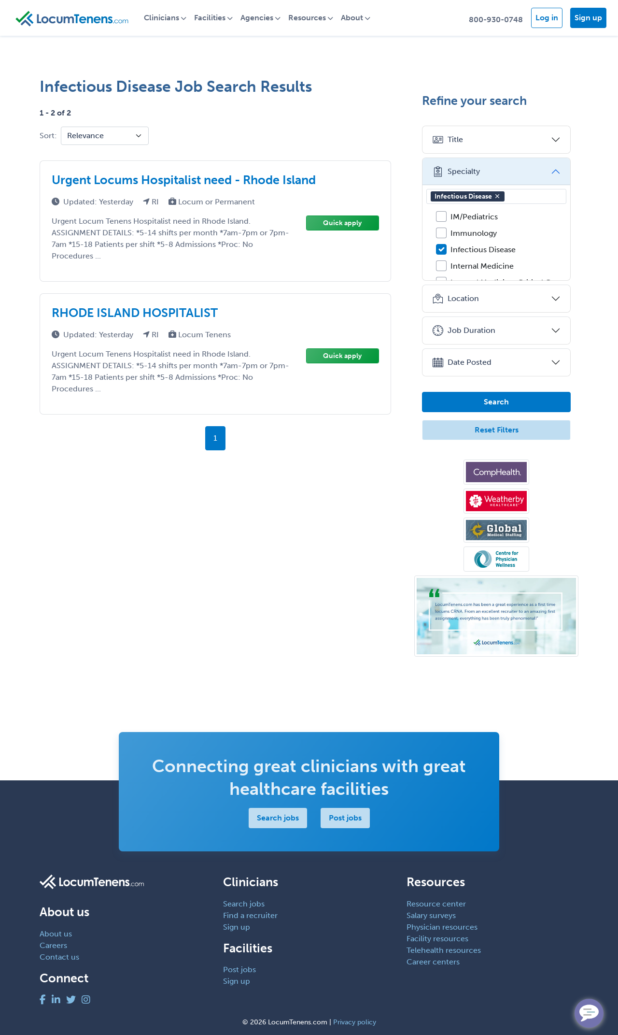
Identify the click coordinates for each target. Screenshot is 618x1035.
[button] (497, 196)
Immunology (473, 233)
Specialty (456, 171)
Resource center (436, 903)
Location (455, 298)
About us (56, 933)
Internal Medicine (482, 266)
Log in (546, 17)
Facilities (209, 17)
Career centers (433, 961)
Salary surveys (431, 915)
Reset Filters (497, 429)
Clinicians (161, 17)
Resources (307, 17)
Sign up (588, 17)
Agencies (256, 17)
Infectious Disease (468, 196)
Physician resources (442, 927)
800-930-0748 (496, 19)
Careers (53, 945)
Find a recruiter (250, 915)
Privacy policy (354, 1022)
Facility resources (437, 938)
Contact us (59, 957)
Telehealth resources (444, 950)
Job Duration (463, 330)
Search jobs (278, 817)
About (352, 17)
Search (496, 401)
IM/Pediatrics (474, 216)
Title (447, 139)
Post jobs (345, 817)
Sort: (48, 135)
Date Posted (462, 362)
